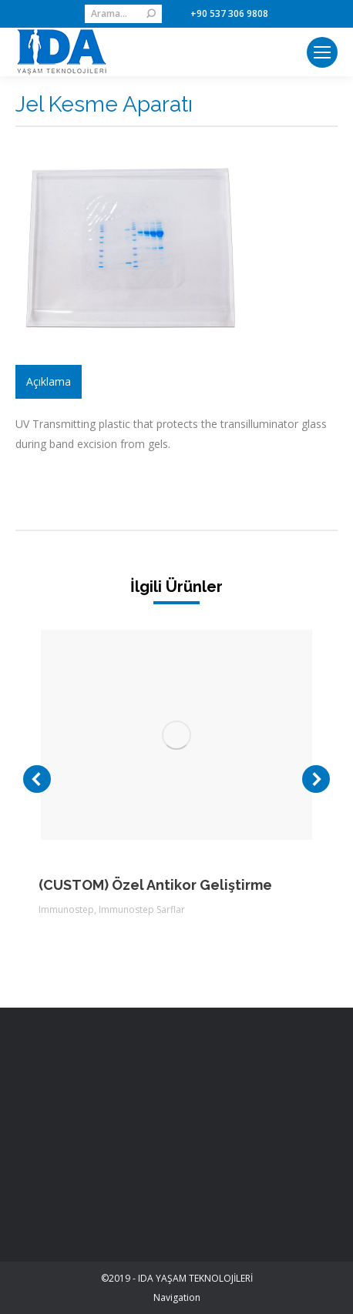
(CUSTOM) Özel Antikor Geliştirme (155, 885)
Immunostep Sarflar (142, 909)
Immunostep (66, 909)
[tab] (48, 382)
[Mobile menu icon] (322, 52)
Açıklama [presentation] (48, 381)
